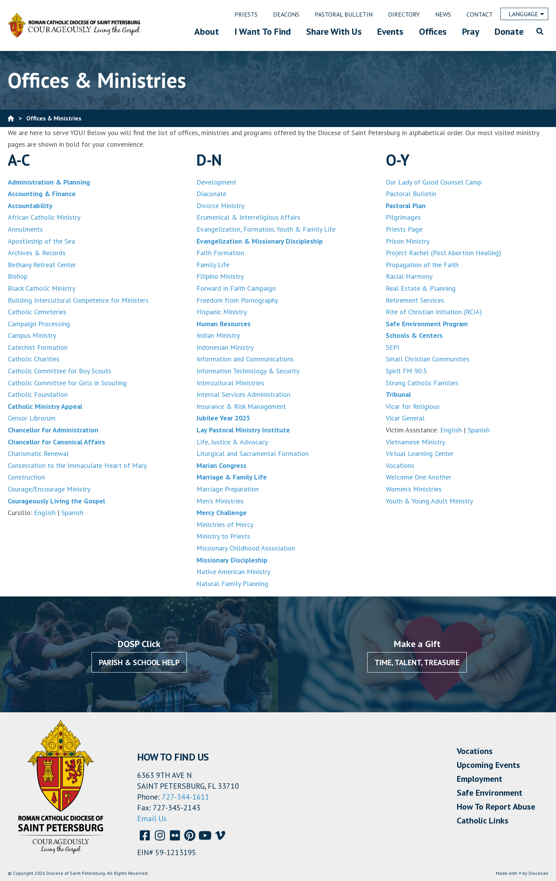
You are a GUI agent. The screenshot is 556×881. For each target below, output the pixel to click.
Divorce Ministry (220, 205)
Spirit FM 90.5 (406, 370)
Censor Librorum (32, 417)
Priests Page (404, 229)
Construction (26, 477)
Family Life (213, 264)
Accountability (30, 205)
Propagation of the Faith (422, 264)
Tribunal (398, 394)
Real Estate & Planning (421, 288)
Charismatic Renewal (38, 453)
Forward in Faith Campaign (236, 288)
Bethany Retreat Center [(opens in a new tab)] (42, 264)
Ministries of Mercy (225, 524)
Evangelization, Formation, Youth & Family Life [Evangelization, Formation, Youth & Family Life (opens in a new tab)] (266, 229)
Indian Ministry (218, 335)
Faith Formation (220, 252)
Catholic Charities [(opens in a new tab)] (33, 358)
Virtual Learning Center (420, 453)
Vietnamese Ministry (415, 441)
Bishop (17, 276)
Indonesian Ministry (225, 347)
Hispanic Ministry (222, 311)
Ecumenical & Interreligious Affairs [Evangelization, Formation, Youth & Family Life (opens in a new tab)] (248, 217)
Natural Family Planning (232, 583)
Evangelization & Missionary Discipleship (260, 241)
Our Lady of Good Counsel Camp (433, 182)
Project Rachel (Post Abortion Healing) (443, 252)
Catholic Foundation (38, 394)
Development (216, 182)
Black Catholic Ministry (41, 288)
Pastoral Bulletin (411, 193)
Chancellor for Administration (53, 429)
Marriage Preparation (228, 489)
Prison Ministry (407, 241)
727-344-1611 (185, 797)
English (44, 512)
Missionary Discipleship (232, 560)
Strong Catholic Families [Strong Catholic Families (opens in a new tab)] (422, 382)
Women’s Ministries (414, 489)
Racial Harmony (409, 276)
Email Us (152, 818)
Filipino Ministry (220, 276)
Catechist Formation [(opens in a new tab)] (38, 347)
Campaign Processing (39, 323)
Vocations (400, 465)
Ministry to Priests (223, 536)
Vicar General (405, 417)
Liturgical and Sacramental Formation (253, 453)
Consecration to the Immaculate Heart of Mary (77, 465)
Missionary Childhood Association (246, 548)
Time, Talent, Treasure (417, 662)
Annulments (25, 229)
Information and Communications (245, 358)
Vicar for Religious (413, 406)
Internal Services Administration (243, 394)
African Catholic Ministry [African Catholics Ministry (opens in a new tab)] (44, 217)
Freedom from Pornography (237, 300)
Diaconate (211, 193)
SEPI (392, 347)
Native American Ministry (233, 571)
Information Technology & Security (248, 370)
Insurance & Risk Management (241, 406)
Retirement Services (415, 300)
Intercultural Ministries (230, 382)
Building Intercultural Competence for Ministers (78, 300)
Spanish (72, 512)
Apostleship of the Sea (41, 241)
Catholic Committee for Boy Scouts (59, 370)
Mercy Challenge (222, 512)
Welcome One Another (418, 477)
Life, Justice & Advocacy (232, 441)
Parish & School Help (139, 662)
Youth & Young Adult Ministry (429, 500)
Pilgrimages (403, 217)
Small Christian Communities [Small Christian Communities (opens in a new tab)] (428, 358)
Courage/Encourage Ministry (49, 489)
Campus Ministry (32, 335)
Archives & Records (37, 252)
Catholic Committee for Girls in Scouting (67, 382)
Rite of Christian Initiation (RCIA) (434, 311)
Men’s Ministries (220, 500)
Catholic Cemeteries (37, 311)
